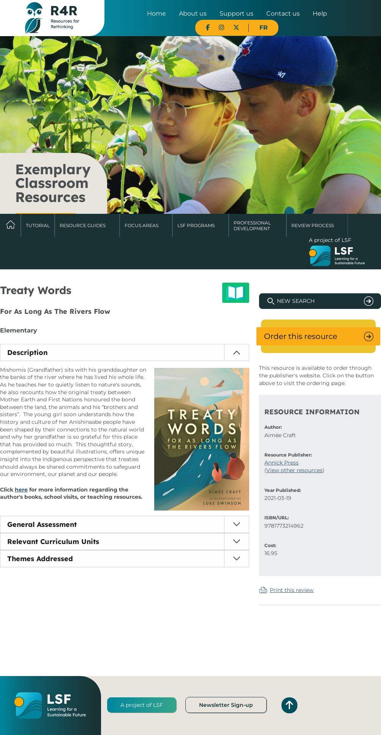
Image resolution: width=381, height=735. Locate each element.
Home (156, 13)
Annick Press (281, 462)
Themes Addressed (40, 558)
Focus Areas (141, 225)
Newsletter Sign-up (226, 705)
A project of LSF (141, 705)
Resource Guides (83, 225)
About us (193, 13)
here (21, 489)
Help (320, 13)
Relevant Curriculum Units (53, 541)
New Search (296, 301)
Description (27, 352)
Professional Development (252, 225)
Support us (236, 13)
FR (263, 27)
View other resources (294, 470)
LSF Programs (196, 225)
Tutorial (38, 225)
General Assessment (42, 524)
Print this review (291, 590)
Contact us (283, 13)
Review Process (312, 225)
